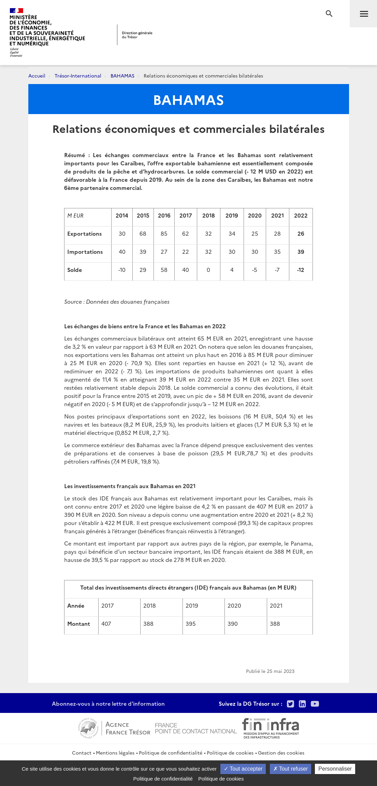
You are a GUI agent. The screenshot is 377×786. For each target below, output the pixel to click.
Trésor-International (78, 75)
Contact (81, 752)
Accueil (36, 75)
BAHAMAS (122, 75)
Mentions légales (115, 752)
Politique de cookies (230, 752)
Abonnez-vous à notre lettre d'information (108, 703)
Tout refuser (290, 769)
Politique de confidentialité (170, 752)
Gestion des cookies (281, 752)
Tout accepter (243, 769)
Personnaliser (335, 769)
